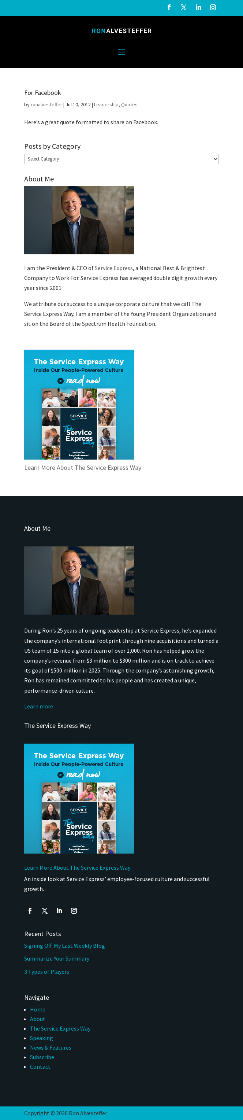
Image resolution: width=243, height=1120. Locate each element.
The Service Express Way (60, 1028)
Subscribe (42, 1057)
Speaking (41, 1038)
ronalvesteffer (46, 104)
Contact (40, 1066)
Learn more (38, 706)
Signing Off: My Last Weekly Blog (64, 945)
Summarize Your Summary (56, 958)
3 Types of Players (47, 971)
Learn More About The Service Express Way (82, 467)
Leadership (106, 104)
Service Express (114, 268)
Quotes (129, 104)
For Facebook (42, 92)
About (37, 1019)
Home (37, 1009)
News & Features (50, 1047)
